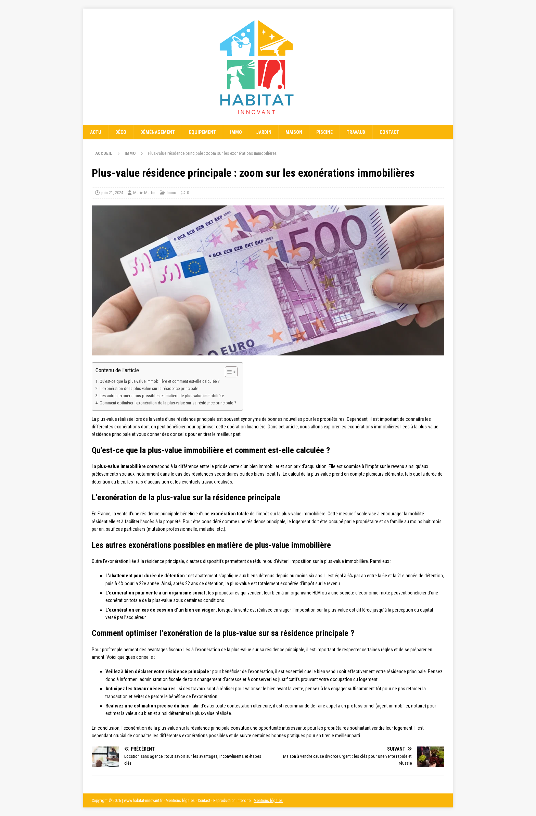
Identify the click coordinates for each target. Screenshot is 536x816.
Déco (120, 132)
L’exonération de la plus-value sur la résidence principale (149, 388)
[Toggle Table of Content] (228, 372)
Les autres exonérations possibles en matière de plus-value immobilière (162, 395)
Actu (95, 132)
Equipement (202, 132)
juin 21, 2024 (112, 192)
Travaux (356, 132)
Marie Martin (144, 192)
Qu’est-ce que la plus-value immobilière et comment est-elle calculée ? (159, 381)
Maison (293, 132)
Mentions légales (268, 800)
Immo (236, 132)
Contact (389, 132)
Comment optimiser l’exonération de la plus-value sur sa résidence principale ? (168, 402)
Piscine (324, 132)
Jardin (263, 132)
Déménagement (157, 132)
